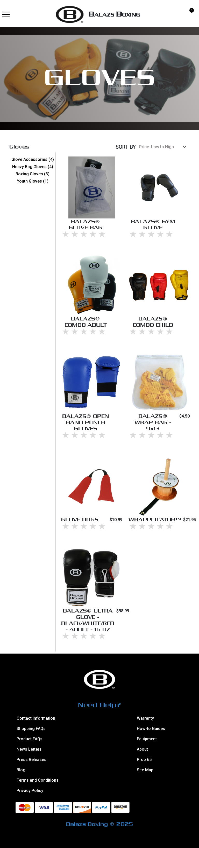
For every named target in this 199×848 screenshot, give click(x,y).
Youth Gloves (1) (32, 181)
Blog (21, 769)
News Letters (29, 749)
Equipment (147, 738)
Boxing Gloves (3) (32, 173)
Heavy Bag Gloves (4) (32, 166)
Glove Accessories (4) (32, 159)
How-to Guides (151, 728)
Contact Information (36, 718)
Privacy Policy (30, 790)
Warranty (145, 718)
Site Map (145, 769)
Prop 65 (144, 759)
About (142, 749)
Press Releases (31, 759)
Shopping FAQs (31, 728)
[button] (6, 14)
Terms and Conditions (38, 780)
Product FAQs (29, 738)
